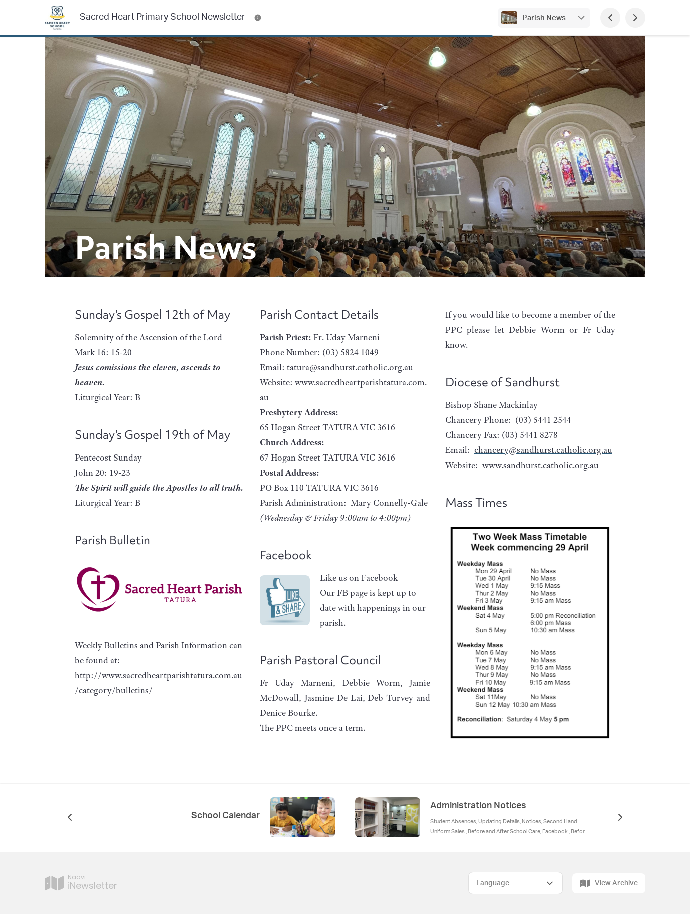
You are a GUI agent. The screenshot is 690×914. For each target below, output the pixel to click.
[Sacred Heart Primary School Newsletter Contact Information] (257, 17)
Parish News (544, 18)
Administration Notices (478, 805)
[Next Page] (635, 18)
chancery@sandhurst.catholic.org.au (543, 449)
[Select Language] (515, 883)
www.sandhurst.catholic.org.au (540, 465)
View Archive (609, 883)
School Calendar (225, 815)
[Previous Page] (610, 18)
